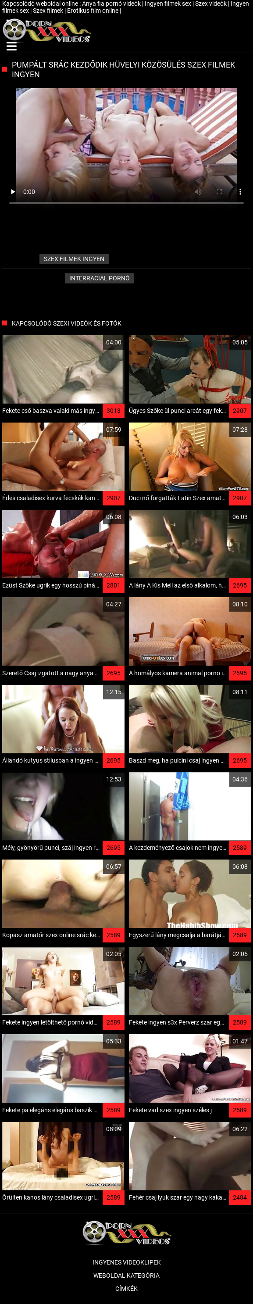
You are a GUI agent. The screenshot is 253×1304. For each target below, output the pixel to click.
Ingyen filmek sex (168, 3)
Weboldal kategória (126, 1275)
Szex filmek (48, 10)
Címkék (126, 1288)
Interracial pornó (99, 278)
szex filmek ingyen (74, 258)
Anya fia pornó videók (112, 3)
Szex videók (211, 3)
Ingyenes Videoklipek (127, 1262)
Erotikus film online (93, 10)
